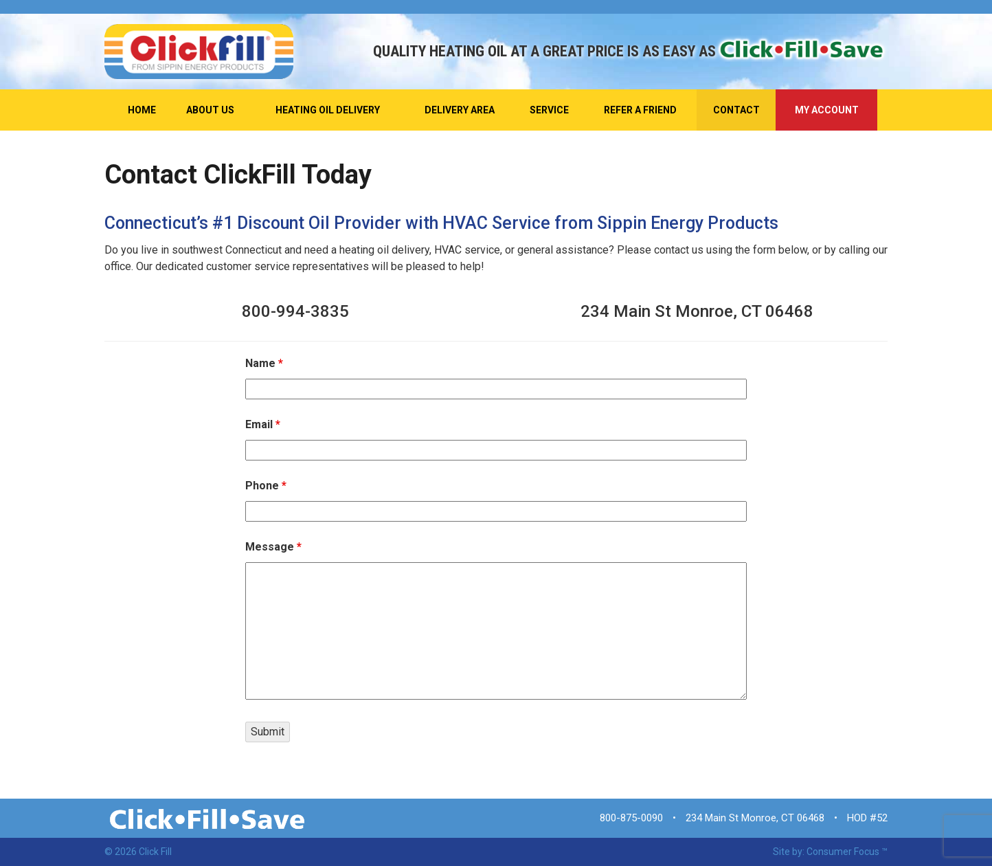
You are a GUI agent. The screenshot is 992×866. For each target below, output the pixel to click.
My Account (827, 109)
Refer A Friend (640, 109)
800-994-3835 (295, 311)
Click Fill (155, 851)
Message (273, 546)
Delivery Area (460, 109)
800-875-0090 (631, 818)
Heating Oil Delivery (327, 109)
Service (549, 109)
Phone (265, 485)
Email (262, 424)
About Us (210, 109)
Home (142, 109)
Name (264, 363)
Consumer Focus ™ (847, 851)
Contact (736, 109)
